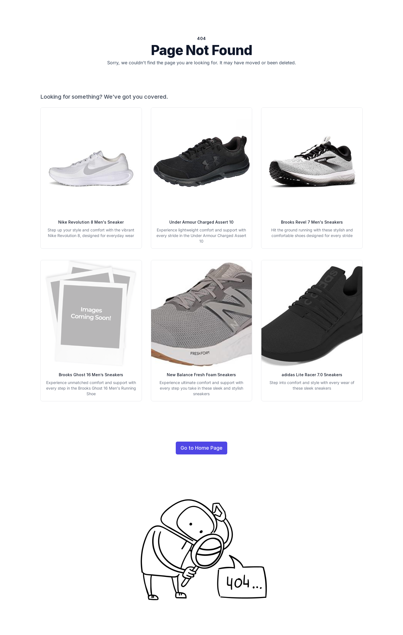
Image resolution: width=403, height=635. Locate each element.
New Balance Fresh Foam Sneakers (201, 374)
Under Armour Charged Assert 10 (201, 222)
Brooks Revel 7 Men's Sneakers (312, 222)
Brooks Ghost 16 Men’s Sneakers (91, 374)
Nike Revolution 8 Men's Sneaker (91, 222)
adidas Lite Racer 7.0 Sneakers (312, 374)
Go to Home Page (201, 448)
